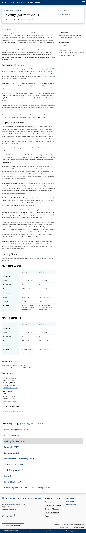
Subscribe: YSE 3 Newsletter (12, 525)
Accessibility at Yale (78, 527)
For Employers (70, 501)
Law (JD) (8, 476)
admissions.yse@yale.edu (10, 387)
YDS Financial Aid (26, 110)
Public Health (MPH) (13, 481)
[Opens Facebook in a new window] (11, 516)
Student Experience (52, 512)
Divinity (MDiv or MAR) (15, 441)
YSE (53, 69)
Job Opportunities (71, 504)
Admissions (49, 502)
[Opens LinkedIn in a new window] (3, 516)
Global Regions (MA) (13, 470)
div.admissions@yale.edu (10, 401)
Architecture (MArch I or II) (16, 429)
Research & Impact (52, 509)
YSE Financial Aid (15, 110)
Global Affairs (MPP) (13, 464)
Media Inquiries (70, 498)
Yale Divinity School (44, 35)
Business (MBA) (11, 435)
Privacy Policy (64, 527)
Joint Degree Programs (13, 10)
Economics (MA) (11, 447)
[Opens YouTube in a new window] (15, 515)
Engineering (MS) (12, 453)
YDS (5, 71)
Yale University (68, 524)
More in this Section (65, 14)
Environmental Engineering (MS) (19, 458)
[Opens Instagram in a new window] (7, 516)
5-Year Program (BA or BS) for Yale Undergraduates (27, 487)
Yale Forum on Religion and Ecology (13, 411)
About (47, 516)
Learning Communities (53, 505)
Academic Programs (52, 498)
